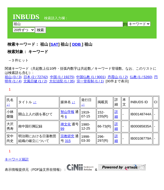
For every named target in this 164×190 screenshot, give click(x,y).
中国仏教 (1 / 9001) (91, 77)
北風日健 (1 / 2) (35, 81)
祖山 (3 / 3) (13, 77)
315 (68, 141)
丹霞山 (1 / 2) (118, 77)
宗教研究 (67, 136)
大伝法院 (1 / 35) (62, 81)
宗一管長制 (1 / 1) (90, 81)
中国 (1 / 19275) (62, 77)
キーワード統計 (17, 159)
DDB (77, 44)
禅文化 (66, 124)
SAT (54, 44)
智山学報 (67, 112)
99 (62, 129)
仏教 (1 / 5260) (141, 77)
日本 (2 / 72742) (36, 77)
